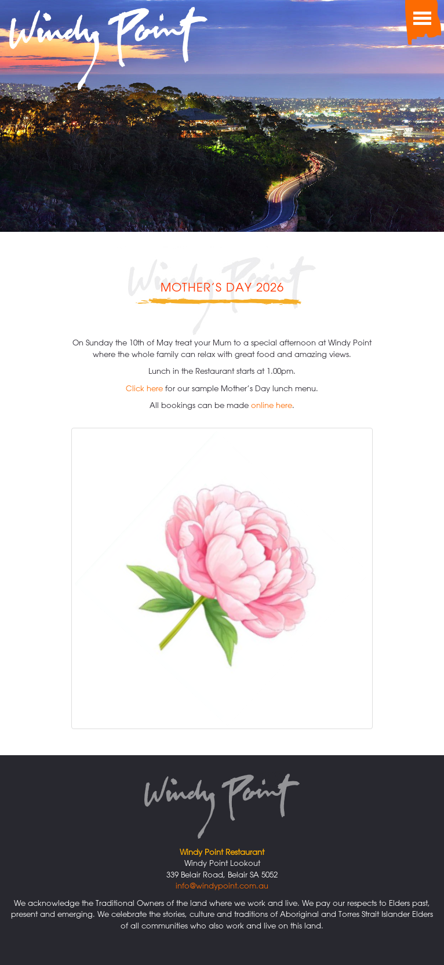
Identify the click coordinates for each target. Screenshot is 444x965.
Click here (144, 388)
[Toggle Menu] (420, 17)
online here (271, 405)
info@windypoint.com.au (222, 885)
